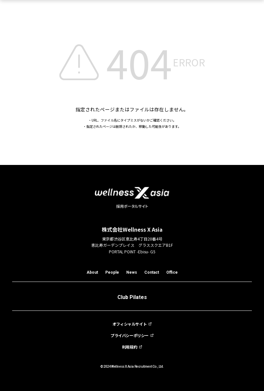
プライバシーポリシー (130, 335)
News (131, 272)
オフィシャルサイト (129, 324)
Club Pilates (132, 297)
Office (172, 272)
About (92, 272)
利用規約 (129, 347)
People (112, 272)
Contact (151, 272)
